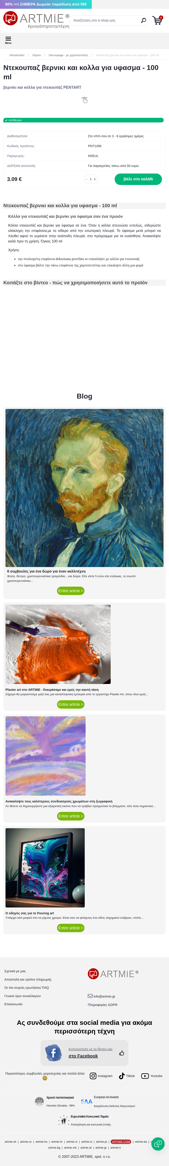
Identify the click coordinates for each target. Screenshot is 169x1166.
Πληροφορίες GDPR (103, 1005)
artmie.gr (101, 1147)
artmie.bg (54, 1147)
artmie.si (86, 1141)
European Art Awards (106, 1097)
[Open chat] (158, 1144)
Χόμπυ (36, 55)
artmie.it (115, 1147)
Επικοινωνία (13, 1004)
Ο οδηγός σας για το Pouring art (30, 913)
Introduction (16, 55)
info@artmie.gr (104, 996)
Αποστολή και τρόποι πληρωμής (27, 979)
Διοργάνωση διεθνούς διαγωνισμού (114, 1106)
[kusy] (90, 179)
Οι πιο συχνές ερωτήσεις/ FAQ (26, 987)
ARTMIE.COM (121, 1141)
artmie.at (86, 1147)
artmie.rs (72, 1141)
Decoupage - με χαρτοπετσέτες (68, 55)
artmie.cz (26, 1141)
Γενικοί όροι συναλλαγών (22, 996)
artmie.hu (41, 1141)
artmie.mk (70, 1147)
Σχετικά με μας (15, 971)
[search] (143, 22)
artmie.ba (141, 1141)
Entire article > (70, 591)
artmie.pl (101, 1141)
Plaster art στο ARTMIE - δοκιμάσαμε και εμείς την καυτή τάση (52, 689)
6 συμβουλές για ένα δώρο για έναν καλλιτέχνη (46, 571)
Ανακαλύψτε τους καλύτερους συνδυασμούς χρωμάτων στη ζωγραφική (59, 801)
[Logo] (36, 20)
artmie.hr (56, 1141)
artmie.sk (10, 1141)
